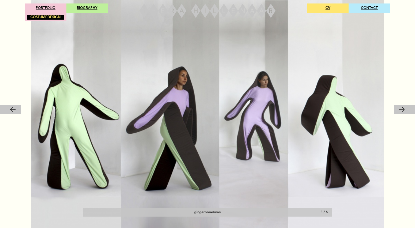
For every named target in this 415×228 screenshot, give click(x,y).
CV (327, 8)
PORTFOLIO (45, 8)
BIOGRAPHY (87, 8)
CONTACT (369, 8)
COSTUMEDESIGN (45, 17)
